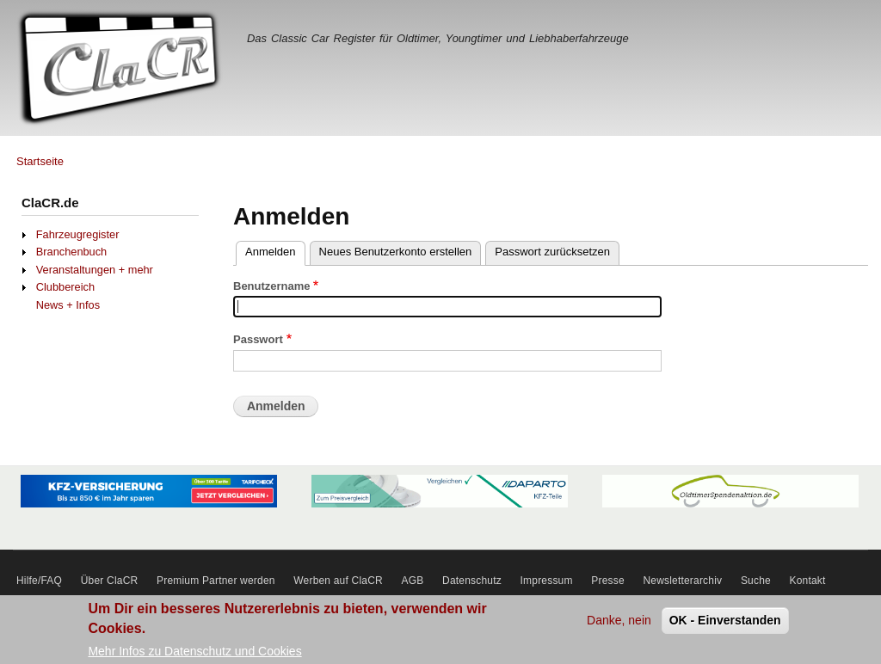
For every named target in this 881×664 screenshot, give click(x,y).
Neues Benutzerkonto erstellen (395, 251)
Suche (756, 581)
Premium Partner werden (216, 581)
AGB (413, 581)
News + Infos (68, 304)
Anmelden (270, 251)
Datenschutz (472, 581)
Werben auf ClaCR (338, 581)
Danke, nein (619, 624)
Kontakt (808, 581)
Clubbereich (65, 286)
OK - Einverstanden (725, 624)
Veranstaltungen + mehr (94, 269)
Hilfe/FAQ (39, 581)
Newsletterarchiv (682, 581)
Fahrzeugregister (78, 234)
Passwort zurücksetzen (552, 251)
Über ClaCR (110, 581)
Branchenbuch (71, 251)
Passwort (258, 339)
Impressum (547, 581)
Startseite (40, 161)
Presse (608, 581)
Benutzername (272, 286)
